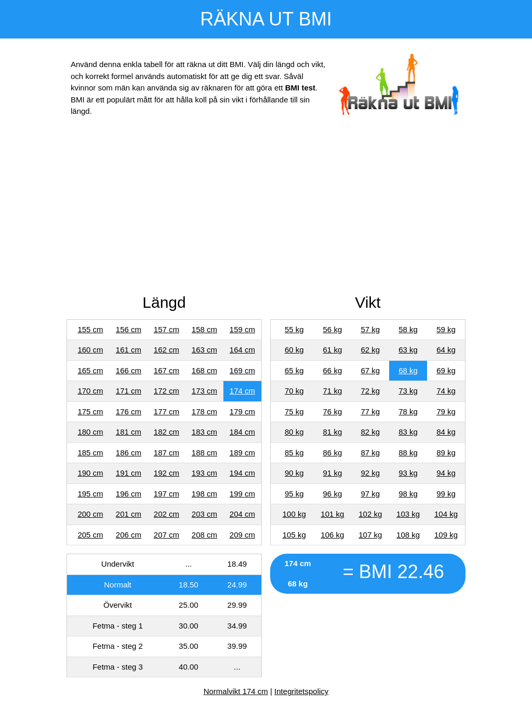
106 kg (332, 534)
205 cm (90, 534)
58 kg (408, 329)
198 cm (204, 493)
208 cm (204, 534)
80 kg (294, 431)
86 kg (332, 452)
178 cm (204, 411)
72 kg (370, 390)
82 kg (370, 431)
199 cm (242, 493)
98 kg (408, 493)
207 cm (166, 534)
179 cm (242, 411)
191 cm (128, 472)
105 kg (294, 534)
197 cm (166, 493)
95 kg (294, 493)
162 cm (166, 349)
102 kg (370, 513)
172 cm (166, 390)
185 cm (90, 452)
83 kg (408, 431)
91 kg (332, 472)
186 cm (128, 452)
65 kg (294, 370)
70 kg (294, 390)
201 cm (128, 513)
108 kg (408, 534)
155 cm (90, 329)
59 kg (446, 329)
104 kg (446, 513)
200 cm (90, 513)
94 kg (446, 472)
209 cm (242, 534)
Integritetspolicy (301, 691)
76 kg (332, 411)
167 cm (166, 370)
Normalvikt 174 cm (236, 691)
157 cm (166, 329)
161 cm (128, 349)
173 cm (204, 390)
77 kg (370, 411)
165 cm (90, 370)
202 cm (166, 513)
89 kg (446, 452)
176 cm (128, 411)
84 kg (446, 431)
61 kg (332, 349)
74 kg (446, 390)
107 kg (370, 534)
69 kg (446, 370)
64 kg (446, 349)
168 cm (204, 370)
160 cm (90, 349)
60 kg (294, 349)
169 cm (242, 370)
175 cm (90, 411)
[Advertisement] (266, 207)
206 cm (128, 534)
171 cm (128, 390)
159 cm (242, 329)
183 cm (204, 431)
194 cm (242, 472)
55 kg (294, 329)
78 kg (408, 411)
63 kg (408, 349)
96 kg (332, 493)
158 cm (204, 329)
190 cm (90, 472)
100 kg (294, 513)
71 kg (332, 390)
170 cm (90, 390)
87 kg (370, 452)
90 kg (294, 472)
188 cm (204, 452)
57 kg (370, 329)
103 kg (408, 513)
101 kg (332, 513)
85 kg (294, 452)
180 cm (90, 431)
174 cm (242, 390)
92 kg (370, 472)
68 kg (408, 370)
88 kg (408, 452)
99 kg (446, 493)
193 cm (204, 472)
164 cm (242, 349)
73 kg (408, 390)
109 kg (446, 534)
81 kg (332, 431)
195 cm (90, 493)
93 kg (408, 472)
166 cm (128, 370)
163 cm (204, 349)
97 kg (370, 493)
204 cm (242, 513)
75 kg (294, 411)
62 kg (370, 349)
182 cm (166, 431)
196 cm (128, 493)
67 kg (370, 370)
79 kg (446, 411)
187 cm (166, 452)
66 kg (332, 370)
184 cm (242, 431)
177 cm (166, 411)
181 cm (128, 431)
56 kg (332, 329)
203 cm (204, 513)
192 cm (166, 472)
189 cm (242, 452)
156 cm (128, 329)
